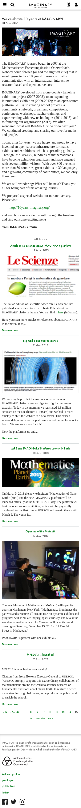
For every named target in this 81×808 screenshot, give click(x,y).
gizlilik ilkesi (8, 786)
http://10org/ (30, 207)
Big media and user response (40, 341)
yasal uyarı (8, 780)
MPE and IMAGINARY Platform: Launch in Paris (40, 448)
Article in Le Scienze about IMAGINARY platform (40, 246)
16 (30, 718)
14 (69, 712)
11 (50, 712)
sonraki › (40, 718)
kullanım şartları (11, 774)
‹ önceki (14, 712)
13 (63, 712)
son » (50, 718)
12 (56, 712)
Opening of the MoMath (40, 531)
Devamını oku (10, 330)
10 (43, 712)
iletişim (5, 792)
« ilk (5, 712)
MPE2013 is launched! (40, 655)
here (60, 312)
